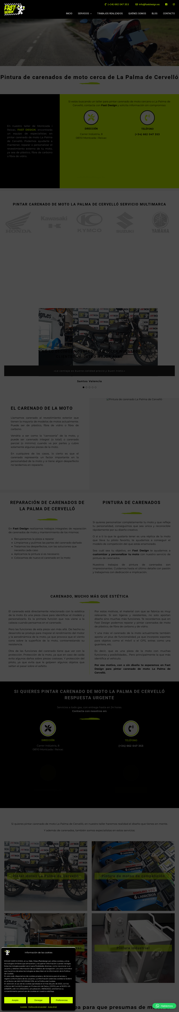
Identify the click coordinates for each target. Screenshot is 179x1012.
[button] (164, 1006)
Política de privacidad (37, 1007)
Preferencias (62, 1000)
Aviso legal (52, 1007)
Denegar (38, 1000)
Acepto (15, 1000)
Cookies (23, 1007)
